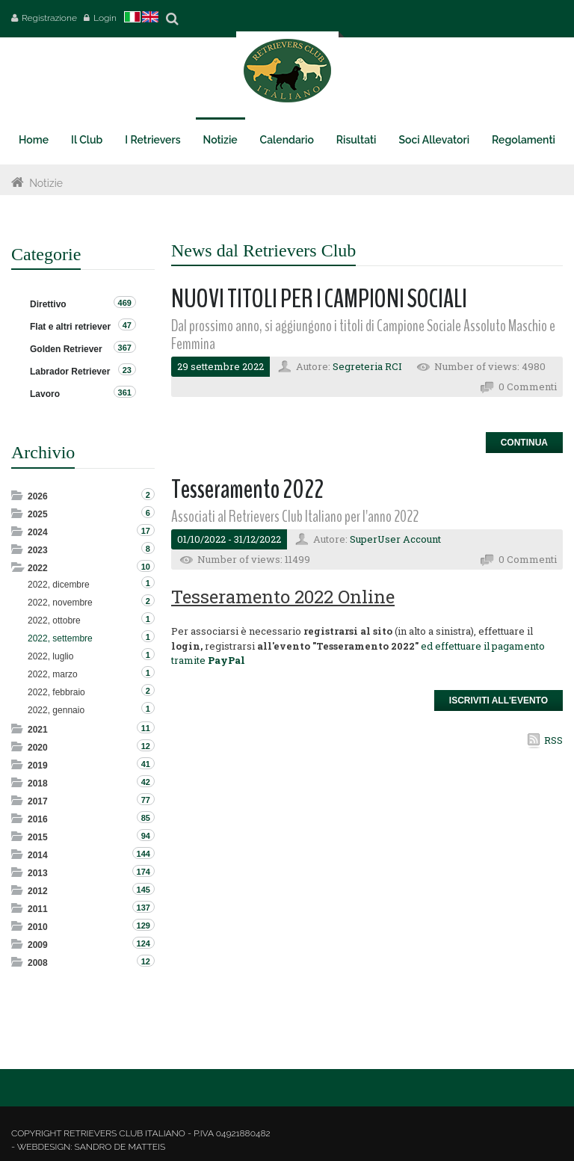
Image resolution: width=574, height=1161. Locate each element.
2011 (38, 909)
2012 (38, 891)
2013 (38, 873)
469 (125, 302)
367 (125, 347)
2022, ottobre (54, 620)
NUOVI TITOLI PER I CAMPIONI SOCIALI (319, 298)
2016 (38, 819)
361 (125, 392)
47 (127, 325)
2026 (38, 496)
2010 (38, 927)
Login (105, 18)
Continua (524, 442)
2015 (38, 837)
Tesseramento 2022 (247, 489)
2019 (38, 765)
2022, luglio (50, 656)
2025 (38, 514)
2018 (38, 783)
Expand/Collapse (18, 495)
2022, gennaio (56, 710)
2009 (38, 945)
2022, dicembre (59, 584)
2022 (38, 568)
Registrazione (49, 18)
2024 (38, 532)
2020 (38, 747)
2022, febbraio (56, 692)
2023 (38, 550)
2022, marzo (53, 674)
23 (127, 370)
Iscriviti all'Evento (498, 700)
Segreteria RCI (367, 366)
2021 (38, 729)
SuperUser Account (395, 539)
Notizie (46, 183)
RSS (553, 740)
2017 (38, 801)
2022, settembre (60, 638)
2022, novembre (60, 602)
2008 (38, 963)
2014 (38, 855)
